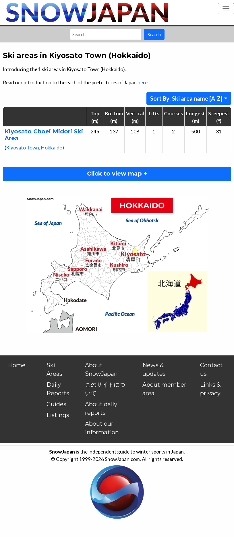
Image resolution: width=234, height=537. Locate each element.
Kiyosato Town (22, 148)
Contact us (211, 369)
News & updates (154, 369)
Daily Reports (58, 389)
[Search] (106, 34)
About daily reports (101, 408)
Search (154, 34)
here (143, 82)
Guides (56, 404)
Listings (58, 415)
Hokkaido (51, 148)
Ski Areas (54, 369)
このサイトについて (105, 389)
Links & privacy (210, 389)
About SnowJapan (101, 369)
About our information (102, 428)
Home (17, 365)
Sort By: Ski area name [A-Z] (186, 98)
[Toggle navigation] (226, 8)
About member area (164, 389)
